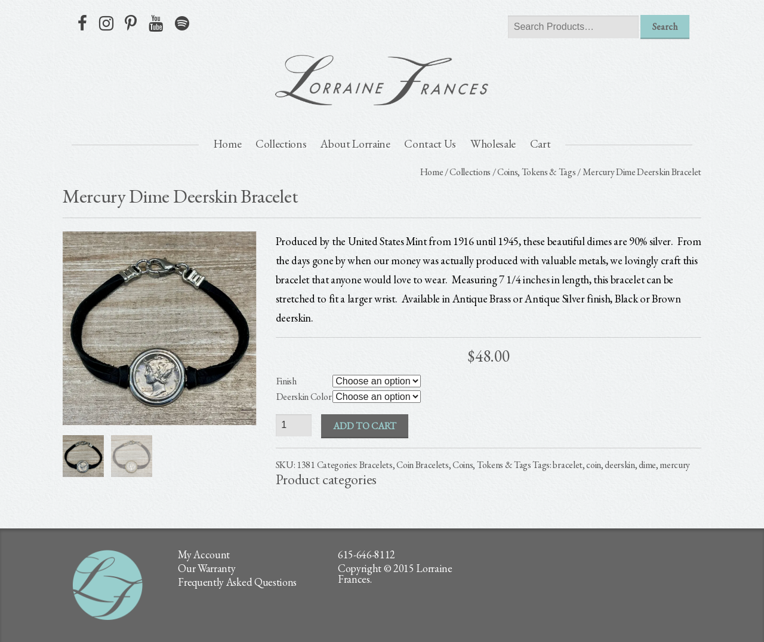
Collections (280, 143)
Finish (286, 381)
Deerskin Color (304, 396)
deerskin (619, 464)
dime (647, 464)
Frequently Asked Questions (237, 582)
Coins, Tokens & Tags (536, 172)
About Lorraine (355, 143)
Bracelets (376, 464)
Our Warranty (206, 568)
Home (228, 143)
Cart (540, 143)
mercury (675, 464)
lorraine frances (382, 80)
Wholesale (493, 143)
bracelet (567, 464)
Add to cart (364, 426)
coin (593, 464)
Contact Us (430, 143)
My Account (204, 554)
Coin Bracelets (422, 464)
